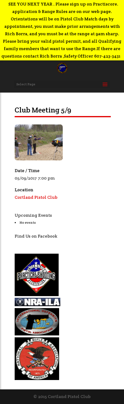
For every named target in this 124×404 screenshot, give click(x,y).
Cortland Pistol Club (36, 197)
